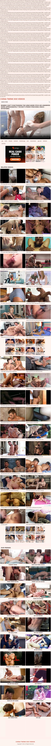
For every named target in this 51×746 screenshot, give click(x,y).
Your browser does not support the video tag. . (25, 124)
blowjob (10, 141)
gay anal (39, 141)
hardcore (45, 141)
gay (2, 141)
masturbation (33, 141)
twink (6, 141)
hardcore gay (22, 141)
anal (28, 141)
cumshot (3, 143)
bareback (16, 141)
